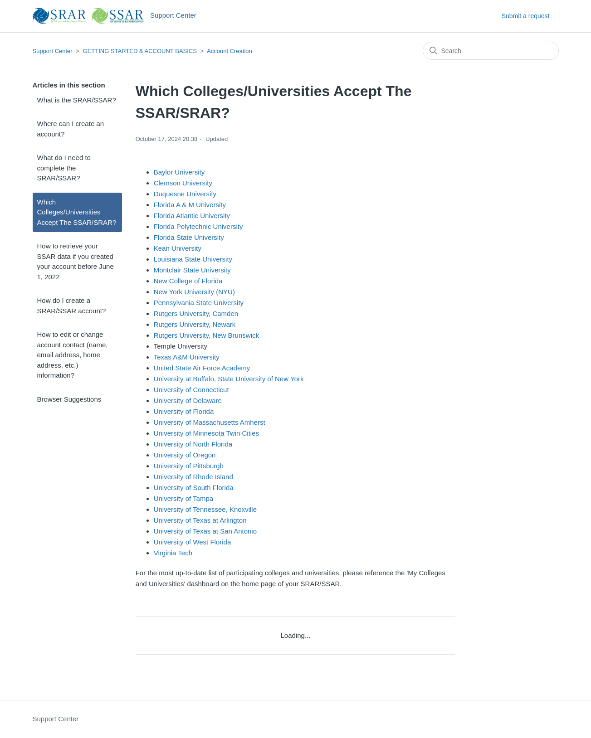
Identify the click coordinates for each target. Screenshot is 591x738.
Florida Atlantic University (192, 215)
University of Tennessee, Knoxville (205, 509)
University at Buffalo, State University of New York (229, 379)
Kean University (177, 248)
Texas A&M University (187, 357)
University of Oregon (185, 455)
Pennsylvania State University (199, 302)
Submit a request (526, 15)
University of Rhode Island (193, 477)
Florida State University (189, 237)
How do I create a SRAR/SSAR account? (71, 305)
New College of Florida (188, 281)
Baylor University (179, 172)
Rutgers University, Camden (196, 313)
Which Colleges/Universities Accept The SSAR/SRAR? (77, 212)
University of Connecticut (191, 389)
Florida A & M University (190, 205)
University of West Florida (192, 542)
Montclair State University (192, 270)
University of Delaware (188, 400)
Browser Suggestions (69, 399)
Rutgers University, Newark (195, 324)
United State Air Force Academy (202, 368)
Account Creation (229, 51)
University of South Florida (194, 487)
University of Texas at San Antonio (205, 531)
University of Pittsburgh (189, 466)
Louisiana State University (193, 259)
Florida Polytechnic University (198, 226)
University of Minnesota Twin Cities (206, 433)
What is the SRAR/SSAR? (76, 100)
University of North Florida (193, 444)
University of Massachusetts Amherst (209, 422)
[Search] (491, 51)
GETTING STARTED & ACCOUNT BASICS (140, 51)
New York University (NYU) (194, 292)
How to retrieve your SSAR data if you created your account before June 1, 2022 (75, 261)
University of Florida (184, 411)
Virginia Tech (173, 553)
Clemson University (183, 183)
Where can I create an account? (70, 129)
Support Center (53, 51)
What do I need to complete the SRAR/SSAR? (64, 168)
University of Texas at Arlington (200, 520)
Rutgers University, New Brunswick (206, 335)
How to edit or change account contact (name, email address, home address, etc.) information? (72, 354)
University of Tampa (183, 498)
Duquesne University (185, 194)
